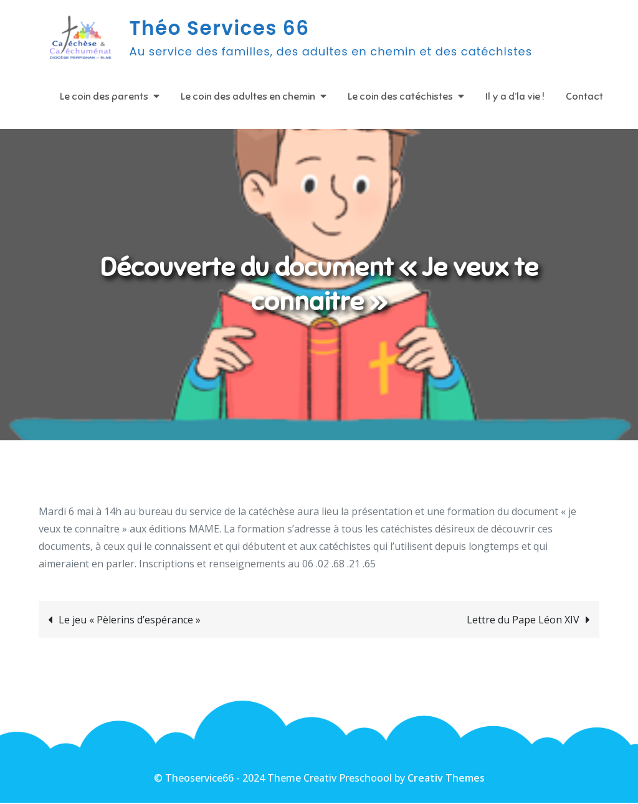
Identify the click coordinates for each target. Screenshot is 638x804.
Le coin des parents (104, 96)
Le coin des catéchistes (400, 96)
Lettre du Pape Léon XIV (523, 621)
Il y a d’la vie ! (515, 96)
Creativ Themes (446, 779)
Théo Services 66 (220, 28)
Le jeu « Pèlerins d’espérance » (130, 621)
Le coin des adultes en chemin (248, 96)
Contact (584, 96)
